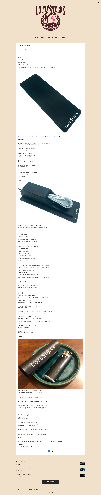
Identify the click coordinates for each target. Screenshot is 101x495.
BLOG (48, 37)
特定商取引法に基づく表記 (33, 489)
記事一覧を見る (50, 482)
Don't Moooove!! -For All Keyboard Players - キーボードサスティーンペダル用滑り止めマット (40, 136)
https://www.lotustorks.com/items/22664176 (29, 443)
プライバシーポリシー (21, 489)
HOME (36, 37)
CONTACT (63, 37)
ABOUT (42, 37)
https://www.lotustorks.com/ (25, 446)
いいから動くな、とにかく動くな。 (25, 45)
